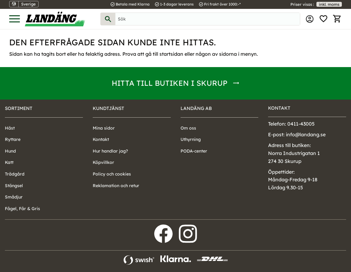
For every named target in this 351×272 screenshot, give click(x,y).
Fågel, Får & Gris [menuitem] (22, 208)
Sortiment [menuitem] (18, 108)
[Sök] (108, 19)
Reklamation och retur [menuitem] (116, 185)
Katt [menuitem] (9, 162)
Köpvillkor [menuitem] (103, 162)
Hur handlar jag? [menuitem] (110, 151)
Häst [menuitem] (10, 128)
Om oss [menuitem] (188, 128)
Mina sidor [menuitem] (309, 19)
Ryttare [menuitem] (13, 139)
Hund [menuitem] (10, 151)
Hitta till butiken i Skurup (169, 83)
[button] (14, 19)
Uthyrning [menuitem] (191, 139)
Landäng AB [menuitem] (196, 108)
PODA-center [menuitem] (194, 151)
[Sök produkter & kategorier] (207, 19)
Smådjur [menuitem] (14, 197)
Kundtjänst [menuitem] (108, 108)
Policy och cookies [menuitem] (112, 174)
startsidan (171, 54)
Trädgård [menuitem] (14, 174)
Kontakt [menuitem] (101, 139)
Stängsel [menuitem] (14, 185)
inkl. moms (329, 4)
